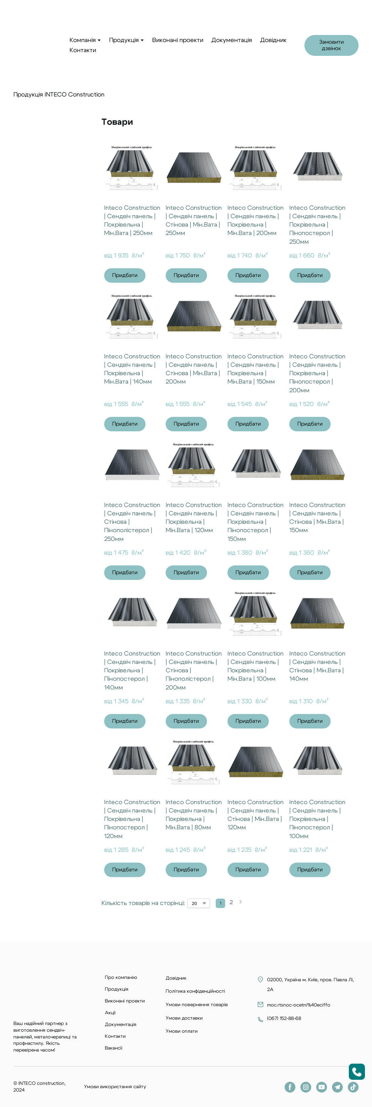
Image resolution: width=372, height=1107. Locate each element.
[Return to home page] (36, 45)
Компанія (83, 40)
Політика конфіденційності (195, 991)
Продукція (124, 40)
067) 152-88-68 (284, 1018)
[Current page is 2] (231, 903)
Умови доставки (184, 1018)
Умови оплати (182, 1031)
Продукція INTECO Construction (59, 95)
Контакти (83, 50)
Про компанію (121, 977)
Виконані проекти (177, 40)
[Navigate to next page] (240, 903)
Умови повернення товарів (197, 1004)
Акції (110, 1013)
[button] (331, 45)
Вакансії (113, 1048)
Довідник (273, 40)
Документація (231, 40)
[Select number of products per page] (199, 903)
